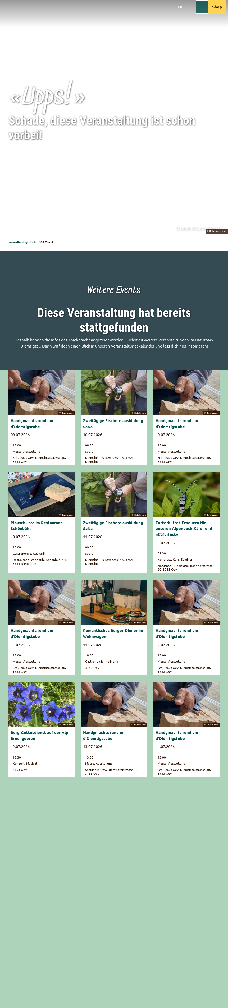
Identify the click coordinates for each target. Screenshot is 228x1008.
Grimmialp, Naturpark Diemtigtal (200, 228)
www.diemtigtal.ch (22, 242)
